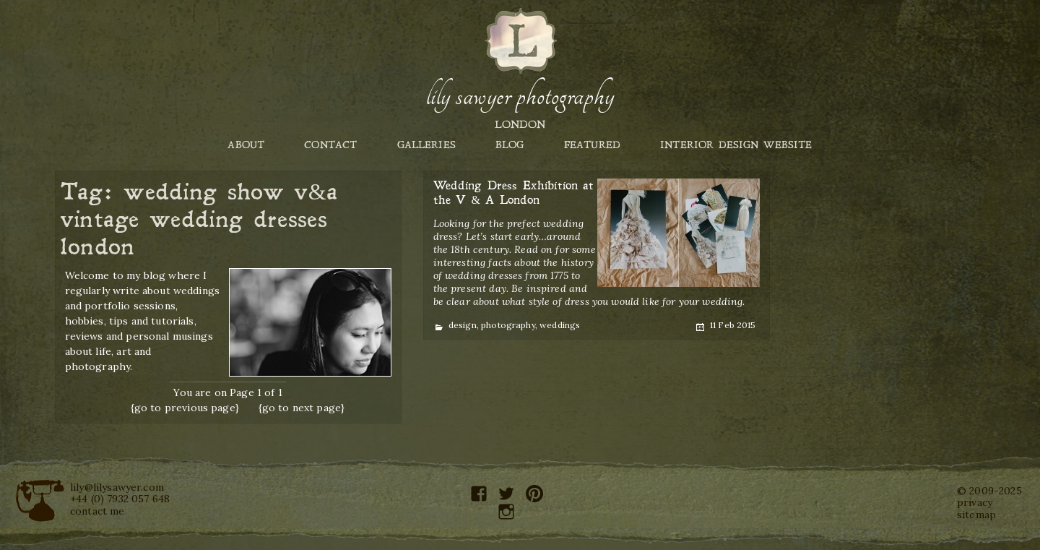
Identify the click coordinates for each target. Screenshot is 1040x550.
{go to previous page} (185, 407)
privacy (974, 502)
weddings (560, 324)
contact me (97, 510)
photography (508, 324)
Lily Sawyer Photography (520, 96)
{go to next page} (302, 407)
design (462, 324)
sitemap (976, 514)
